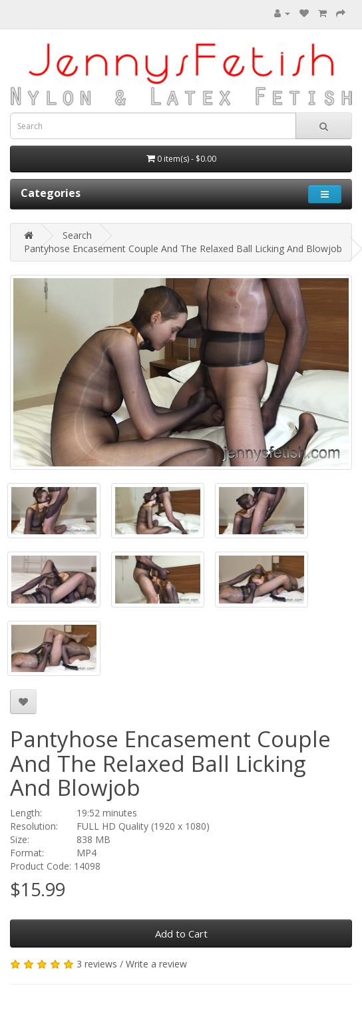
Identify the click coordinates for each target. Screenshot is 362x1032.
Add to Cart (181, 933)
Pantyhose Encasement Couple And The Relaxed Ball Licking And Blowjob (183, 248)
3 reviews (97, 963)
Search (77, 235)
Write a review (156, 963)
